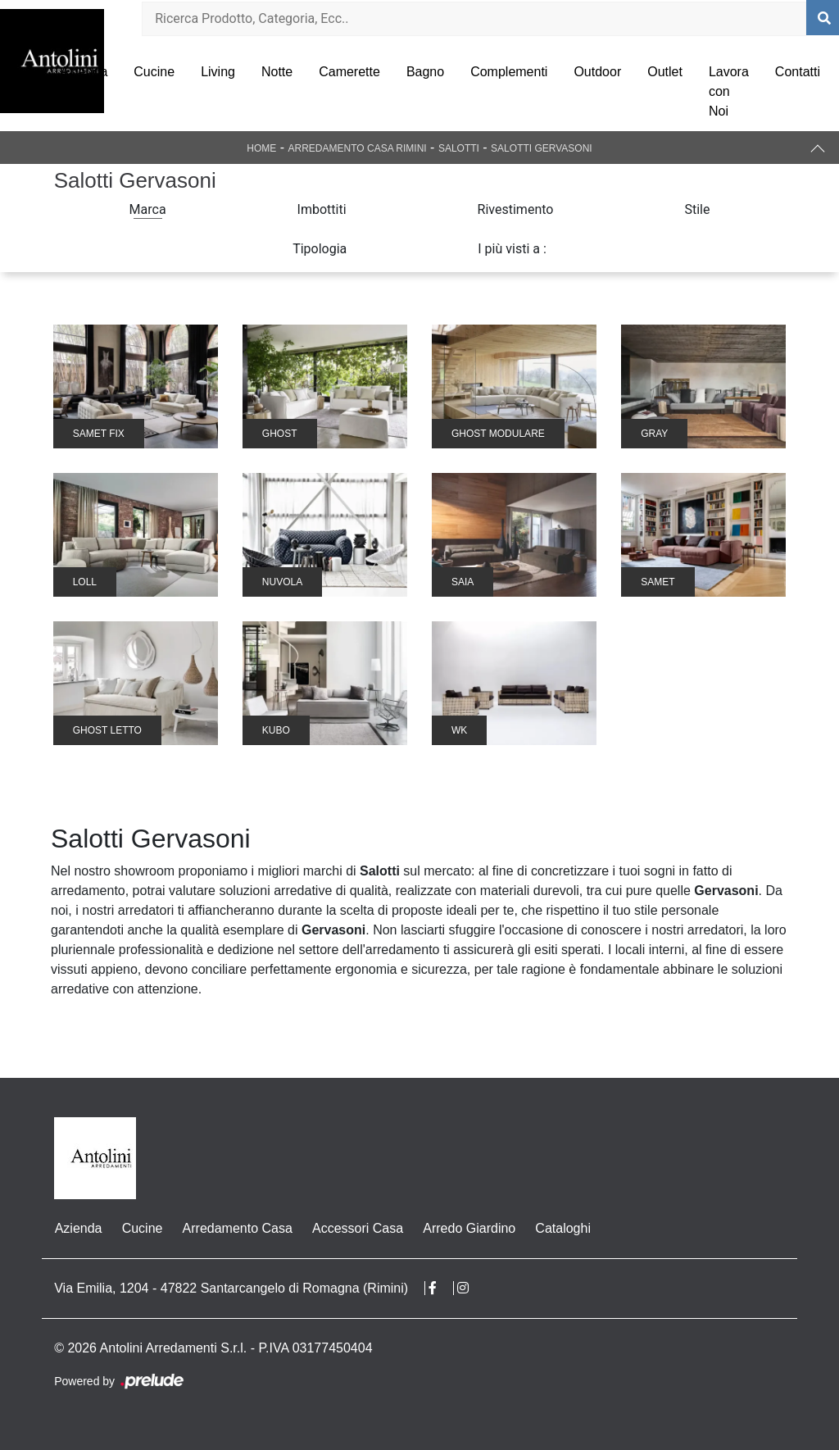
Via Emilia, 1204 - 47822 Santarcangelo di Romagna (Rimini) (231, 1288)
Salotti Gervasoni (541, 148)
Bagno (425, 72)
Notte (277, 72)
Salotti (458, 148)
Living (218, 72)
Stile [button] (697, 209)
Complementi (508, 72)
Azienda (83, 72)
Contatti (797, 72)
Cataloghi (562, 1228)
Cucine (154, 72)
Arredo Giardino (468, 1228)
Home (261, 148)
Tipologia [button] (320, 249)
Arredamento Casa (237, 1228)
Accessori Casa (356, 1228)
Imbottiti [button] (322, 209)
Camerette (349, 72)
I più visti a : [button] (512, 249)
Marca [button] (147, 209)
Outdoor (597, 72)
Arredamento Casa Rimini (357, 148)
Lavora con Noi (729, 91)
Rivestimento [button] (516, 209)
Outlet (665, 72)
